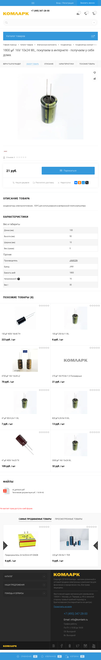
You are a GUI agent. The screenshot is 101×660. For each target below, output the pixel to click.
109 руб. (25, 468)
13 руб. (75, 426)
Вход (58, 3)
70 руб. (25, 383)
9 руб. (57, 561)
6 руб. (75, 341)
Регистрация (68, 3)
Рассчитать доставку (43, 183)
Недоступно (64, 183)
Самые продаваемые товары (35, 518)
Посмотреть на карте (63, 607)
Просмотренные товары (68, 518)
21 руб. (75, 383)
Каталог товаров (50, 36)
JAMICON (74, 261)
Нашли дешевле (20, 183)
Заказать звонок (87, 3)
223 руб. (25, 341)
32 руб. (75, 468)
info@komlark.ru (79, 619)
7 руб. (25, 426)
